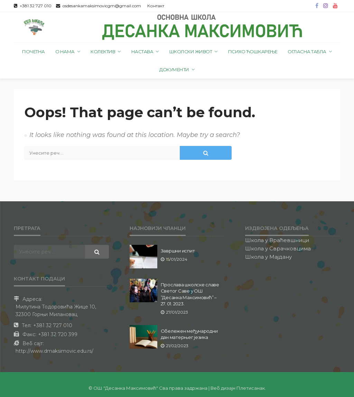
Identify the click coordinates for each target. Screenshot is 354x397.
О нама (65, 51)
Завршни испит (178, 250)
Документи (174, 69)
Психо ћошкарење (253, 51)
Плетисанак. (251, 388)
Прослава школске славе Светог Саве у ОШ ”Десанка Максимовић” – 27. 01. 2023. (190, 294)
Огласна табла (307, 51)
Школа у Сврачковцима (278, 248)
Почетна (33, 51)
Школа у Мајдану (268, 256)
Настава (142, 51)
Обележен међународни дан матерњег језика (189, 334)
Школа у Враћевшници (277, 240)
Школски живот (190, 51)
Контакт (155, 5)
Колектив (103, 51)
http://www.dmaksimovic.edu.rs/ (54, 351)
